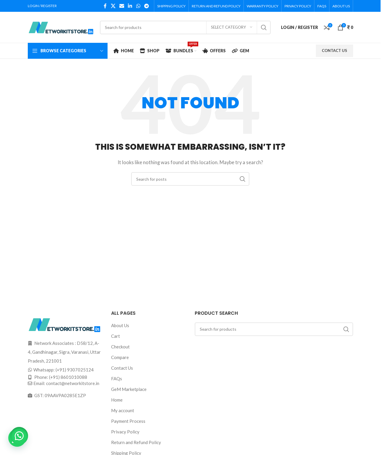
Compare (120, 357)
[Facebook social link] (105, 5)
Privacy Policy (125, 431)
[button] (21, 434)
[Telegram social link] (146, 5)
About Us (120, 325)
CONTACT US (334, 50)
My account (122, 410)
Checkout (120, 346)
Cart (115, 336)
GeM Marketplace (129, 389)
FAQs (116, 378)
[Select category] (231, 27)
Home (117, 399)
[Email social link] (121, 5)
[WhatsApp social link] (138, 5)
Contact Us (122, 368)
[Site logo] (61, 26)
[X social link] (113, 5)
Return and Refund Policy (136, 442)
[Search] (185, 27)
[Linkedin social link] (130, 5)
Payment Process (128, 421)
